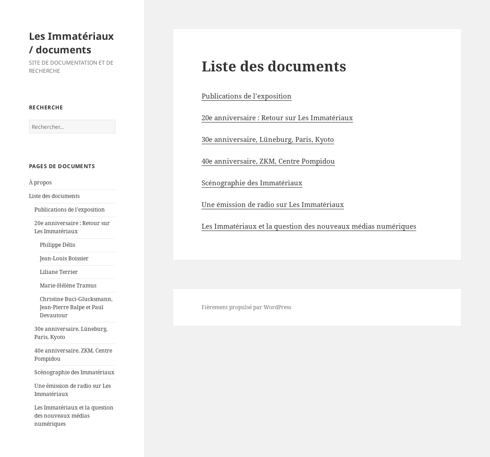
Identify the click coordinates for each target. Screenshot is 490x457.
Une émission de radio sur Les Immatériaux (273, 204)
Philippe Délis (57, 245)
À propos (40, 182)
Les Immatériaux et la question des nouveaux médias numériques (73, 416)
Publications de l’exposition (69, 209)
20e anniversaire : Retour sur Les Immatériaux (72, 227)
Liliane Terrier (59, 272)
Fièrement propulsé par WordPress (246, 307)
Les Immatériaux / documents (71, 42)
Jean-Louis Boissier (64, 258)
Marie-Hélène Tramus (68, 285)
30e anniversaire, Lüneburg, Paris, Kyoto (268, 139)
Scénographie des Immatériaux (74, 372)
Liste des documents (54, 196)
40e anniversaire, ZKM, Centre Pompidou (268, 160)
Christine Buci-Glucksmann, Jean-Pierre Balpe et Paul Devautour (76, 307)
